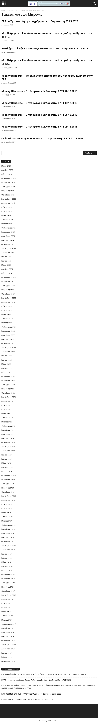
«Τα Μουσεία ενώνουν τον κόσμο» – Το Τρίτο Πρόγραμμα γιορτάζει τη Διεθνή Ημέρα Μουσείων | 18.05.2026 (44, 674)
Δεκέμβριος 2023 (8, 286)
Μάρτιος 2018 (6, 570)
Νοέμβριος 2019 (7, 488)
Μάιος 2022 (6, 364)
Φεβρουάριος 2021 (8, 426)
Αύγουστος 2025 (8, 203)
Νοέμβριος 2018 (7, 537)
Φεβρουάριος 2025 (8, 228)
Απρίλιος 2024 (7, 269)
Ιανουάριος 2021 (8, 430)
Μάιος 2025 (6, 215)
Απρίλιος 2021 (7, 418)
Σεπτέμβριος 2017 (8, 595)
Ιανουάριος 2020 (8, 480)
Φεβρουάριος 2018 (8, 575)
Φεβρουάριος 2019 (8, 525)
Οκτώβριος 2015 (8, 661)
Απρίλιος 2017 (7, 616)
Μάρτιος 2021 (6, 422)
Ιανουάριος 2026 (8, 182)
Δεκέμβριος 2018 (8, 533)
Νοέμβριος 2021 (7, 389)
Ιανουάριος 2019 (8, 529)
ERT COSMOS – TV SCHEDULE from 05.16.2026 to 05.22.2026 (27, 700)
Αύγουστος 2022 (8, 352)
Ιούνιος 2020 (6, 459)
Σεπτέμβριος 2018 (8, 546)
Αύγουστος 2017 (8, 599)
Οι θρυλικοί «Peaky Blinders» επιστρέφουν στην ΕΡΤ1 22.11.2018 (42, 138)
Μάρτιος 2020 (6, 471)
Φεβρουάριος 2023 (8, 327)
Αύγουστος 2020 (8, 451)
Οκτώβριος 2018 (8, 541)
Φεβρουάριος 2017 (8, 624)
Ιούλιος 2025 (6, 207)
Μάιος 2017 (6, 612)
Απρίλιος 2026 (7, 170)
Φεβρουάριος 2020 (8, 475)
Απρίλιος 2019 (7, 517)
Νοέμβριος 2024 (7, 240)
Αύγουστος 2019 (8, 500)
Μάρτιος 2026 (6, 174)
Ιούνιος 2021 (6, 409)
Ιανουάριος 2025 (8, 232)
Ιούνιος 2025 (6, 211)
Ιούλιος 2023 (6, 306)
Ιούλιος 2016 (6, 653)
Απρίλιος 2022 (7, 368)
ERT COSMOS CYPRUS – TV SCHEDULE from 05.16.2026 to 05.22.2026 (31, 694)
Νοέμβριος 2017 (7, 587)
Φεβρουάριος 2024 (8, 277)
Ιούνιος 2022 (6, 360)
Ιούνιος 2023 (6, 310)
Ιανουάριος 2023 (8, 331)
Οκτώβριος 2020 (8, 442)
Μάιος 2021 (6, 414)
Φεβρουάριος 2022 (8, 376)
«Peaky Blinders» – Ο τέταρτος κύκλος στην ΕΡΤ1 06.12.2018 (39, 114)
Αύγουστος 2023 (8, 302)
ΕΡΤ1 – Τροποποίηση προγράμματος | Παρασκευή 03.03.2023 (39, 21)
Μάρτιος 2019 (6, 521)
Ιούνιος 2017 (6, 608)
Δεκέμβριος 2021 (8, 385)
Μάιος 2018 (6, 562)
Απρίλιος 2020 (7, 467)
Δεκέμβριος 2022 (8, 335)
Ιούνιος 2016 (6, 657)
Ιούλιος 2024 (6, 257)
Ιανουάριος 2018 (8, 579)
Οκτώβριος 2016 (8, 641)
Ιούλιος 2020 (6, 455)
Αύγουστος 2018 (8, 550)
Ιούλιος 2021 (6, 405)
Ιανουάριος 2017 (8, 628)
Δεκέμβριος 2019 (8, 484)
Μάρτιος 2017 (6, 620)
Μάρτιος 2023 (6, 323)
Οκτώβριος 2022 (8, 343)
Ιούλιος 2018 (6, 554)
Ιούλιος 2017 (6, 603)
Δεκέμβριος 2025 (8, 187)
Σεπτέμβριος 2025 (8, 199)
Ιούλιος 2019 (6, 504)
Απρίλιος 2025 (7, 220)
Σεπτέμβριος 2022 (8, 348)
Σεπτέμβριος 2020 (8, 447)
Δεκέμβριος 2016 (8, 632)
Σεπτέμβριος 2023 (8, 298)
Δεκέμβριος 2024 (8, 236)
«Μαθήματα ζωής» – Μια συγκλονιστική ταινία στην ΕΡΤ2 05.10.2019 (44, 48)
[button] (94, 4)
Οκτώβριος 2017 (8, 591)
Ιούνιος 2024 (6, 261)
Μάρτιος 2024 (6, 273)
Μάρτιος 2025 (6, 224)
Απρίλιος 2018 (7, 566)
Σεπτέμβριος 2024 (8, 248)
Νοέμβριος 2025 (7, 191)
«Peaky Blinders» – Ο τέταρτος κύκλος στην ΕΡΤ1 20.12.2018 (39, 91)
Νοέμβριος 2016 (7, 636)
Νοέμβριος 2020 (7, 438)
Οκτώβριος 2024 (8, 244)
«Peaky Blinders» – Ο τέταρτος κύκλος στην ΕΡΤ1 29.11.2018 (39, 126)
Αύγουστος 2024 (8, 253)
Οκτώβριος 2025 (8, 195)
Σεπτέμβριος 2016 (8, 645)
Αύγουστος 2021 (8, 401)
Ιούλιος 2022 (6, 356)
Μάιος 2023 (6, 315)
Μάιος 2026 (6, 166)
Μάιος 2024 (6, 265)
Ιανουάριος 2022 (8, 381)
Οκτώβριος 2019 (8, 492)
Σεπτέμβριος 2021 (8, 397)
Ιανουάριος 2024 (8, 281)
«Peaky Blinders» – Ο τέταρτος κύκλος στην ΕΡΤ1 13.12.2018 (39, 103)
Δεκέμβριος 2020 (8, 434)
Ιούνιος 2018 (6, 558)
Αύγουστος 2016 (8, 649)
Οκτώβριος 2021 (8, 393)
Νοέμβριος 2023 (7, 290)
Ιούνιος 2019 (6, 508)
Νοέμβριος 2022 (7, 339)
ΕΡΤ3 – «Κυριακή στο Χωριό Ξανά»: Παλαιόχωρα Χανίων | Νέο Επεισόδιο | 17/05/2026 (36, 680)
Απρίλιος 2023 (7, 319)
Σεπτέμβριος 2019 (8, 496)
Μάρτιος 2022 (6, 372)
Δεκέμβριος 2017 (8, 583)
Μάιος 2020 (6, 463)
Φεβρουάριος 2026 (8, 178)
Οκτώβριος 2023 (8, 294)
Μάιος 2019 (6, 513)
